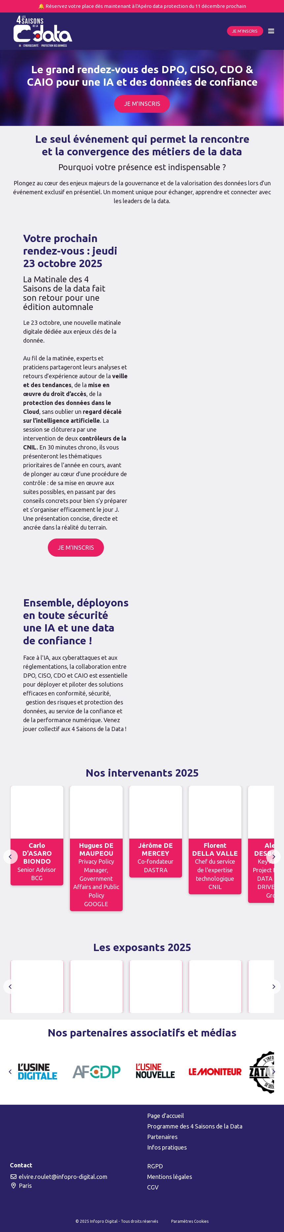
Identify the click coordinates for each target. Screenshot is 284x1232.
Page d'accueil (165, 1115)
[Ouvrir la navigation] (271, 31)
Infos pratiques (167, 1147)
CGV (153, 1187)
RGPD (155, 1166)
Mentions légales (169, 1176)
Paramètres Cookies (189, 1221)
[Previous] (10, 856)
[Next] (273, 856)
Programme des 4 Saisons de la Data (194, 1126)
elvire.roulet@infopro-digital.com (59, 1176)
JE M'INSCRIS (245, 31)
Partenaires (162, 1136)
